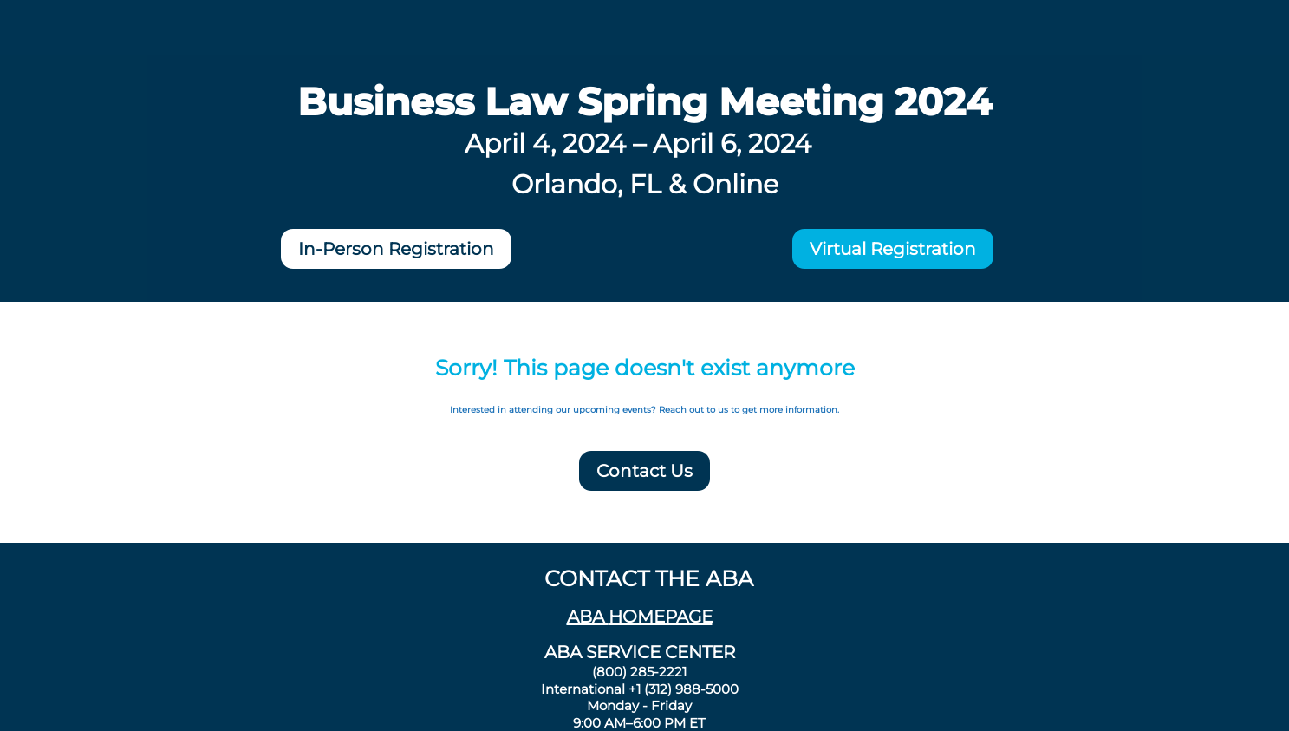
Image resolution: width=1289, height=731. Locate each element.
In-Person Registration (396, 248)
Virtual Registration (893, 248)
